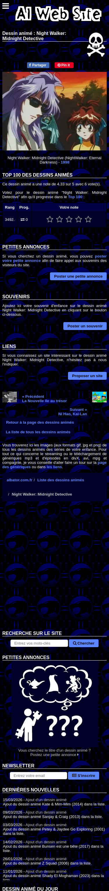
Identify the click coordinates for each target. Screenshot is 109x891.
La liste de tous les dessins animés (38, 432)
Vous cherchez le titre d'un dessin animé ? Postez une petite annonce (54, 709)
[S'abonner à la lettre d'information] (38, 775)
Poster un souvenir (85, 326)
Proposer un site (87, 376)
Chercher (83, 643)
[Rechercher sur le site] (39, 643)
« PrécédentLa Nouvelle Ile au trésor (44, 398)
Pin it (64, 65)
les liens (54, 467)
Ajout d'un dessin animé (46, 800)
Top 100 (75, 197)
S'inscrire (83, 775)
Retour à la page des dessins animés (40, 422)
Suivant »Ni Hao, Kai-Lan (72, 411)
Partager (37, 65)
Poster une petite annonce (78, 276)
